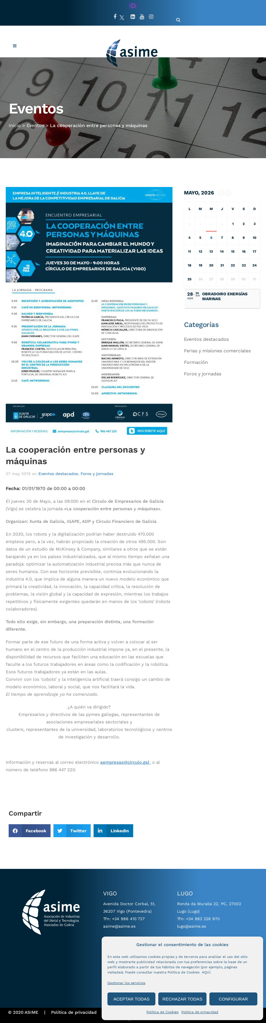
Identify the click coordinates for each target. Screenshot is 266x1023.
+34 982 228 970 (203, 918)
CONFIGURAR (233, 998)
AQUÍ (206, 972)
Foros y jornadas (97, 473)
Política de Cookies (162, 1012)
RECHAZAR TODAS (182, 998)
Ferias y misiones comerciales (217, 350)
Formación (196, 362)
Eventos (35, 119)
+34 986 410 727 (128, 918)
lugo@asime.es (191, 926)
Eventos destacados (58, 473)
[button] (30, 830)
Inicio (15, 119)
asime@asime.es (119, 926)
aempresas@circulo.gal (125, 762)
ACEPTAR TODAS (132, 998)
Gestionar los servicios (126, 983)
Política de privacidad (199, 1012)
